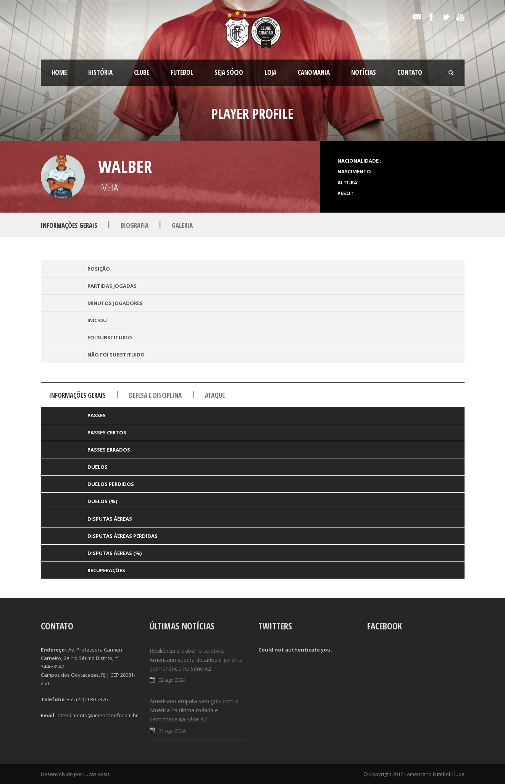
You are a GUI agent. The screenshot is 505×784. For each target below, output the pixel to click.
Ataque (215, 395)
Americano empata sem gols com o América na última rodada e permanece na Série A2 (194, 710)
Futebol (182, 72)
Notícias (363, 72)
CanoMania (314, 72)
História (100, 72)
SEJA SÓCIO (229, 72)
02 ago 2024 (172, 679)
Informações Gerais (69, 225)
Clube (141, 72)
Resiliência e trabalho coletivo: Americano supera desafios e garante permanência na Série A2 (196, 660)
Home (59, 72)
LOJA (270, 72)
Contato (409, 72)
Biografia (134, 225)
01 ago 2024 (172, 730)
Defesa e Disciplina (155, 395)
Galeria (182, 225)
